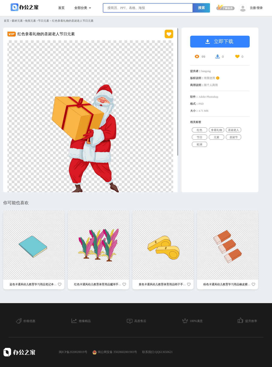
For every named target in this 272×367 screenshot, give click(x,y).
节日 (199, 137)
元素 (216, 137)
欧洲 (199, 144)
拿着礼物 (216, 130)
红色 (199, 130)
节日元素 (43, 20)
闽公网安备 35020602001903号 (114, 352)
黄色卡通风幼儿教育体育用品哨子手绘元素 (165, 284)
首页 (61, 8)
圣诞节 (234, 137)
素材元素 (17, 20)
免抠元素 (30, 20)
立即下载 (219, 41)
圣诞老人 (233, 130)
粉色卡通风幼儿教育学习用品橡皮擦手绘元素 (231, 284)
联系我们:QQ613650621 (157, 352)
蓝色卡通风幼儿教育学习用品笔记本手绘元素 (37, 284)
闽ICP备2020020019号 (73, 352)
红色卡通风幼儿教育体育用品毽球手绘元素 (100, 284)
